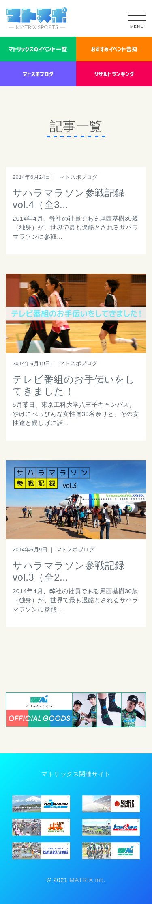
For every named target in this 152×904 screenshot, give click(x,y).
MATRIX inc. (86, 879)
